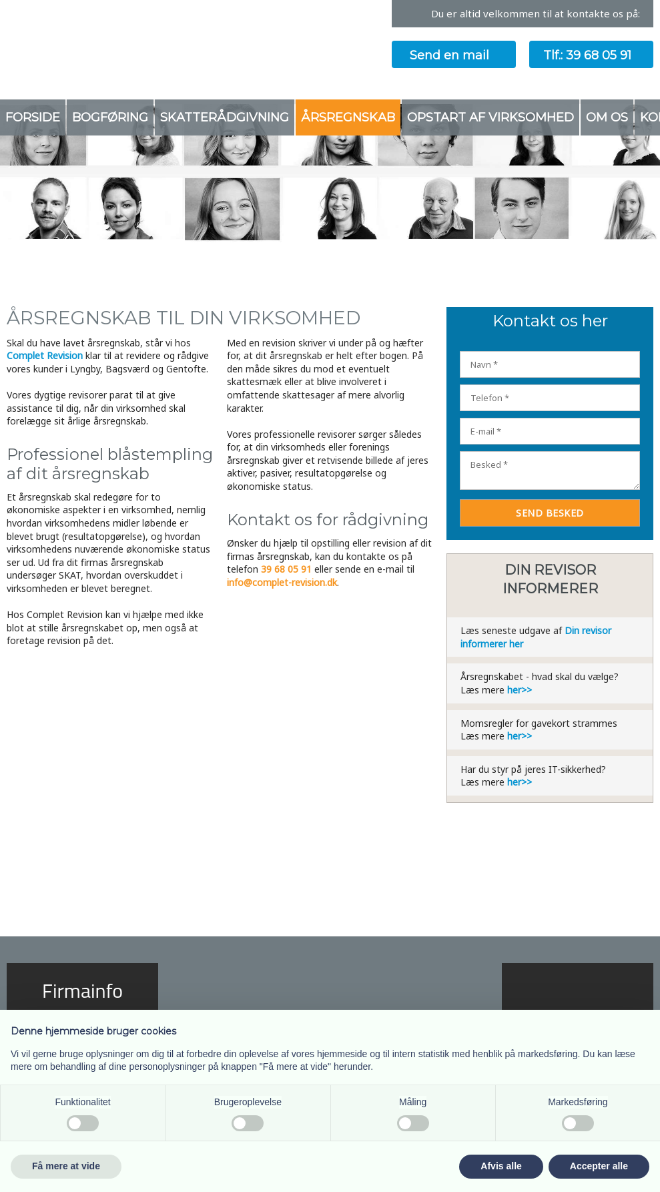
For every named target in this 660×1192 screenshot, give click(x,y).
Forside (32, 117)
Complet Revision (45, 355)
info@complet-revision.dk (282, 582)
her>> (519, 689)
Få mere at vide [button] (66, 1166)
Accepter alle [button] (599, 1166)
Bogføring (110, 117)
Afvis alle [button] (500, 1166)
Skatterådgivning (224, 117)
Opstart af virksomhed (490, 117)
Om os (607, 117)
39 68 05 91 (286, 569)
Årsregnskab (348, 117)
